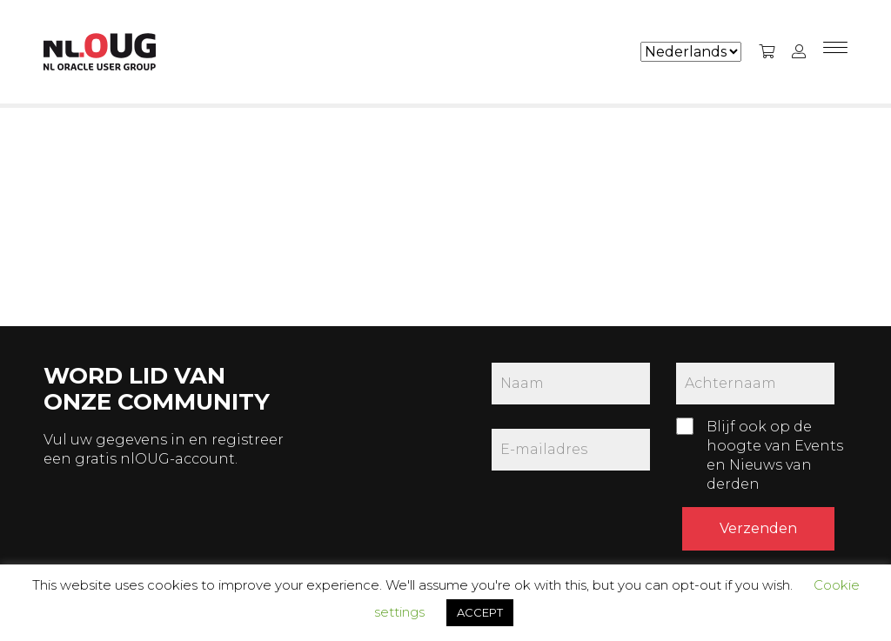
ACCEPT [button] (480, 612)
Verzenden (758, 528)
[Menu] (835, 52)
